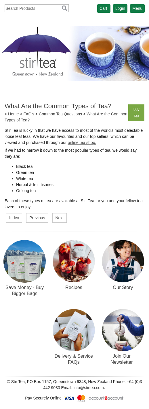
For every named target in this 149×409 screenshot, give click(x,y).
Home (13, 114)
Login (120, 8)
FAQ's (28, 114)
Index (14, 217)
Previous (37, 217)
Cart (103, 8)
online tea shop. (82, 142)
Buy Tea (136, 112)
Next (60, 217)
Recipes (73, 287)
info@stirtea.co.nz (89, 387)
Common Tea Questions (60, 114)
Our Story (123, 287)
